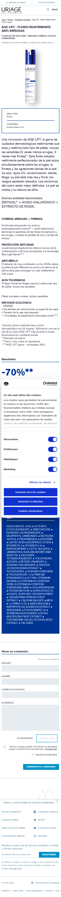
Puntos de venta (47, 2)
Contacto (6, 891)
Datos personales (34, 891)
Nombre (6, 676)
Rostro (10, 20)
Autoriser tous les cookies (30, 492)
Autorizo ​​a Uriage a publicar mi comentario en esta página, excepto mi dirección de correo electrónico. (30, 748)
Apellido (6, 663)
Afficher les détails (40, 482)
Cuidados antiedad (23, 20)
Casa (4, 20)
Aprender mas (51, 749)
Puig (57, 891)
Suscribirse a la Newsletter (44, 755)
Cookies (49, 891)
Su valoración (25, 738)
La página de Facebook (46, 812)
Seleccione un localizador (45, 883)
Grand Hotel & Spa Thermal (14, 828)
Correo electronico (13, 689)
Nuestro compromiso (11, 812)
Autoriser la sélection (30, 501)
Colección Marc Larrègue (13, 836)
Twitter (39, 820)
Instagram (40, 836)
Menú (55, 10)
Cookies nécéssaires (30, 511)
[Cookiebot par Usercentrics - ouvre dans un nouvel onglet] (43, 384)
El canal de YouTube (45, 828)
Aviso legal (18, 891)
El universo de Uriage (16, 2)
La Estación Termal (10, 820)
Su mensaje (8, 703)
